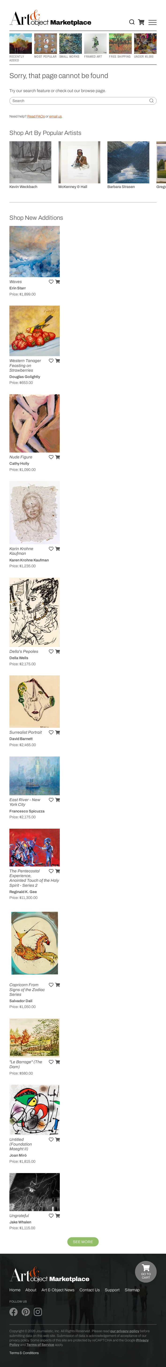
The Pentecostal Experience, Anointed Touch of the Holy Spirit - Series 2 (34, 878)
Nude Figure (20, 457)
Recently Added (16, 58)
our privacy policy (124, 1331)
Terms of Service (40, 1345)
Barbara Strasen (121, 187)
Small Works (69, 56)
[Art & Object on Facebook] (13, 1312)
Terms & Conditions (24, 1353)
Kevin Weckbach (23, 187)
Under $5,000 (144, 56)
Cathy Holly (19, 463)
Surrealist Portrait (25, 732)
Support (112, 1290)
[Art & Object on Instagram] (38, 1312)
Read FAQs (36, 116)
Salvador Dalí (20, 1001)
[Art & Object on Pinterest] (26, 1312)
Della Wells (18, 658)
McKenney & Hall (72, 187)
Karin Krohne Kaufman (21, 551)
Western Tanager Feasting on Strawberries (25, 365)
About (30, 1290)
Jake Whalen (20, 1222)
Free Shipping (120, 56)
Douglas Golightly (24, 377)
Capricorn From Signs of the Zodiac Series (27, 990)
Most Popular (45, 56)
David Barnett (21, 739)
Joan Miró (18, 1155)
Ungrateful (19, 1215)
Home (14, 1290)
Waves (15, 282)
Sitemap (132, 1290)
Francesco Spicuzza (27, 811)
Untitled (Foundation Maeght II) (20, 1144)
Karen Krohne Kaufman (29, 560)
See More (83, 1242)
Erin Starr (17, 288)
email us (55, 116)
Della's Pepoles (23, 651)
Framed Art (93, 56)
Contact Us (89, 1290)
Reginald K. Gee (23, 892)
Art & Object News (58, 1290)
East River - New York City (24, 802)
